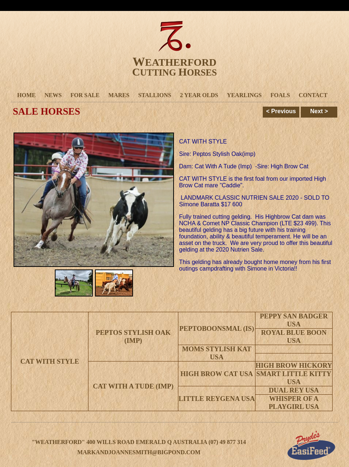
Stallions (154, 95)
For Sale (85, 95)
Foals (280, 95)
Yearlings (244, 95)
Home (26, 95)
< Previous (281, 111)
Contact (313, 95)
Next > (319, 111)
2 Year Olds (199, 95)
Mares (118, 95)
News (53, 95)
